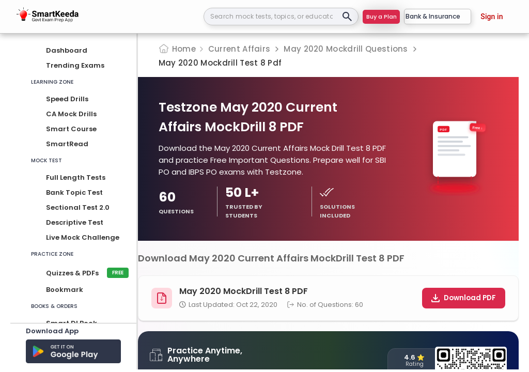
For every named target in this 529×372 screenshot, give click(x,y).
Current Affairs (239, 49)
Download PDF (463, 298)
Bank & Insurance (438, 16)
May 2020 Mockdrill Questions (346, 49)
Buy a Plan (381, 16)
